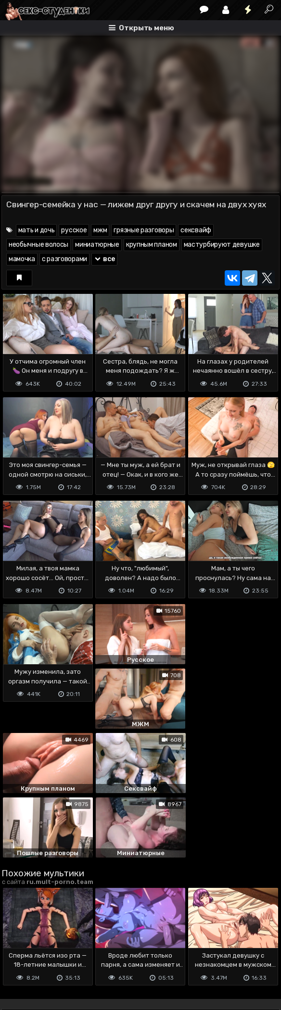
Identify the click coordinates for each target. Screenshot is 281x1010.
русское (74, 230)
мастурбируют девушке (222, 244)
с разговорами (64, 259)
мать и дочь (36, 230)
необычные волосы (38, 244)
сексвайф (195, 230)
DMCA (17, 954)
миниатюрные (97, 244)
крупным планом (151, 244)
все (104, 259)
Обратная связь (102, 954)
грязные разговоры (144, 230)
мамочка (22, 259)
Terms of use (51, 954)
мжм (100, 230)
